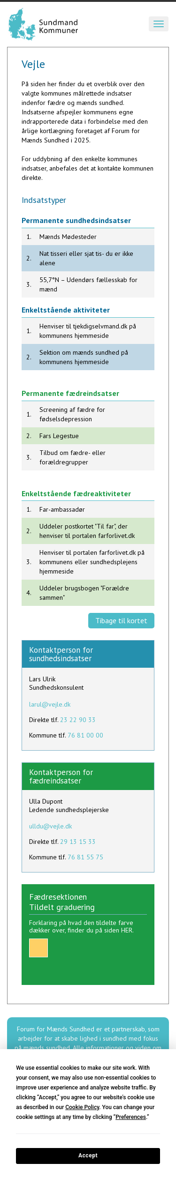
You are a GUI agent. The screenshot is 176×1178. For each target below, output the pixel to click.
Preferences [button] (130, 1117)
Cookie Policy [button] (82, 1107)
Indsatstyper (44, 199)
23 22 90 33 (78, 720)
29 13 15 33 (78, 841)
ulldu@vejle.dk (50, 826)
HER (126, 930)
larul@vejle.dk (49, 704)
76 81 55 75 (85, 857)
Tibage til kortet (121, 620)
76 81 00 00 (85, 735)
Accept (88, 1155)
